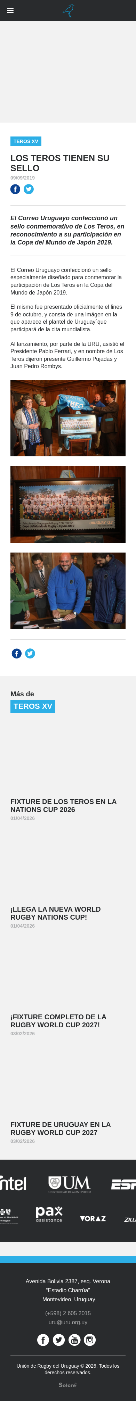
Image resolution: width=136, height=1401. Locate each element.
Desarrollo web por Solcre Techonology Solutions (68, 1385)
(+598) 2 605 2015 (68, 1313)
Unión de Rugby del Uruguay (68, 10)
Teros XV (26, 141)
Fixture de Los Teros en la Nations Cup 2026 (63, 805)
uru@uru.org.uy (68, 1322)
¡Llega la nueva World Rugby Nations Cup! (55, 913)
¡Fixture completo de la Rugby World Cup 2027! (58, 1021)
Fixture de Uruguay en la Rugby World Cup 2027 (60, 1128)
